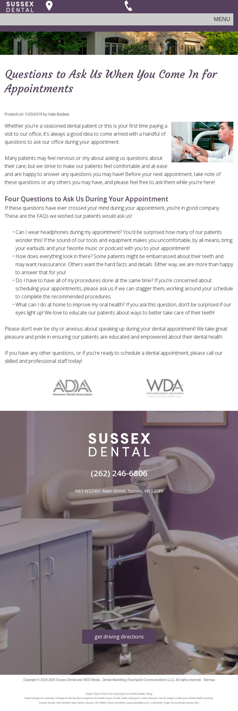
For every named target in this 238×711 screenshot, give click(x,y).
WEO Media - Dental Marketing (104, 680)
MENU (222, 19)
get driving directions (119, 636)
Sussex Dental (66, 680)
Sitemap (209, 680)
